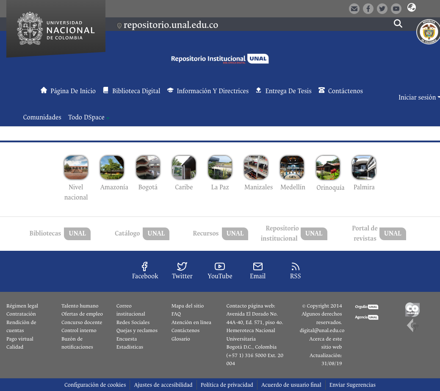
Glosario (181, 339)
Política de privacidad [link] (227, 384)
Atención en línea (191, 322)
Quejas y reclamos (137, 330)
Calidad (14, 347)
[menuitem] (89, 117)
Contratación (21, 314)
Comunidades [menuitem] (42, 118)
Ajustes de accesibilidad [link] (163, 384)
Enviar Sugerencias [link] (352, 384)
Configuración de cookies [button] (95, 384)
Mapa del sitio (188, 305)
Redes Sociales (132, 322)
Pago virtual (19, 339)
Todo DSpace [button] (86, 118)
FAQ (176, 314)
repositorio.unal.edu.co (171, 25)
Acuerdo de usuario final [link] (291, 384)
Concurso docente (81, 322)
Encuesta (126, 339)
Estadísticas (129, 347)
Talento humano (80, 305)
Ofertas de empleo (82, 314)
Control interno (79, 330)
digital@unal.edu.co (322, 330)
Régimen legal (22, 305)
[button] (411, 8)
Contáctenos (186, 330)
